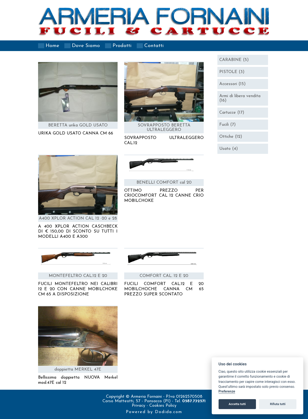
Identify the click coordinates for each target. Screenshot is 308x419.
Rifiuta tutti (278, 404)
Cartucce (231, 112)
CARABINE (234, 60)
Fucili (227, 124)
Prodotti (122, 45)
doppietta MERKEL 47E (77, 369)
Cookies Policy (162, 405)
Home (52, 45)
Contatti (154, 45)
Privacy (139, 405)
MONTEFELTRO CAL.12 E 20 (78, 276)
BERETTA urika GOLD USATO (78, 125)
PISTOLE (231, 72)
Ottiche (230, 136)
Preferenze (227, 391)
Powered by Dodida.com (154, 412)
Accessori (232, 84)
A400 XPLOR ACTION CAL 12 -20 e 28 (78, 218)
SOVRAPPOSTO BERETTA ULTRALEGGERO (164, 127)
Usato (228, 149)
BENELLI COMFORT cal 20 (164, 182)
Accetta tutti (237, 404)
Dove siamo (86, 45)
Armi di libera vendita (239, 98)
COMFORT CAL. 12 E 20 (164, 276)
